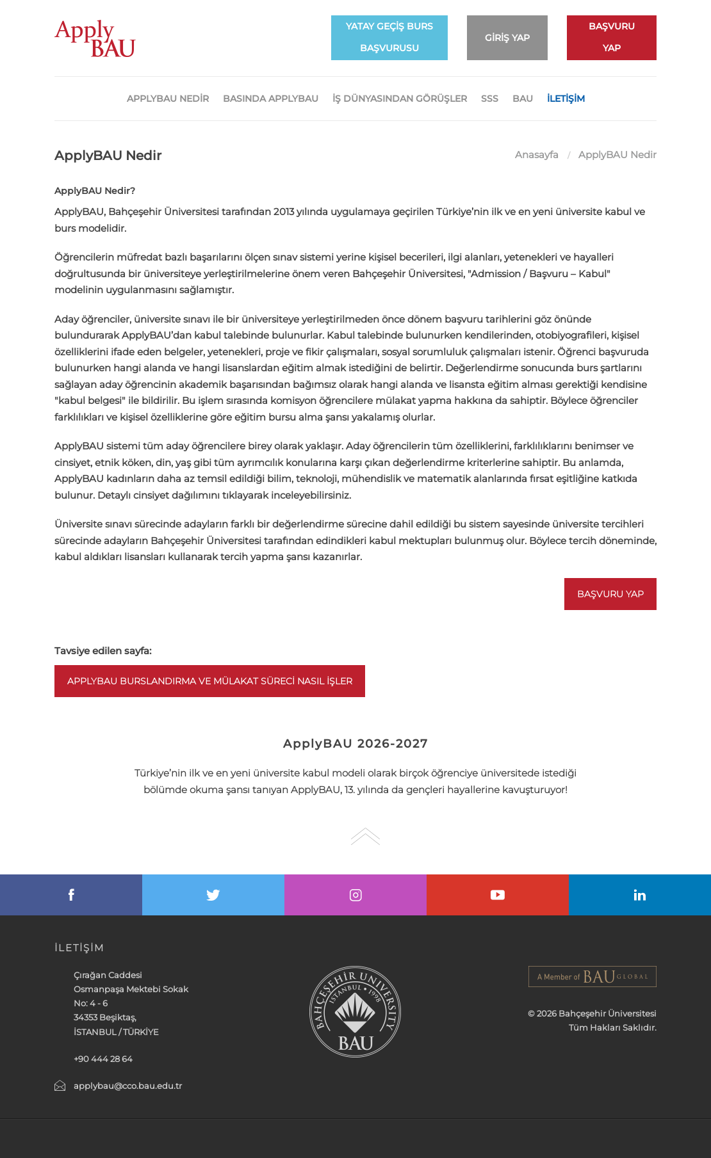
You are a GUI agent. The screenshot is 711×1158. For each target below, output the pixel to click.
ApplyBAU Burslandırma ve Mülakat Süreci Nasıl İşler (209, 681)
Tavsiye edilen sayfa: (102, 651)
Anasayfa (537, 155)
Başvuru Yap (610, 594)
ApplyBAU (95, 38)
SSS (489, 98)
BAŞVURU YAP (612, 37)
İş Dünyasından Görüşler (399, 98)
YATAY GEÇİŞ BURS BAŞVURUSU (389, 37)
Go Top (365, 836)
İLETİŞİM (566, 98)
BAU (522, 98)
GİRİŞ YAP (507, 38)
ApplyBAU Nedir (617, 155)
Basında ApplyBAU (270, 98)
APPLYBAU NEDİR (168, 98)
